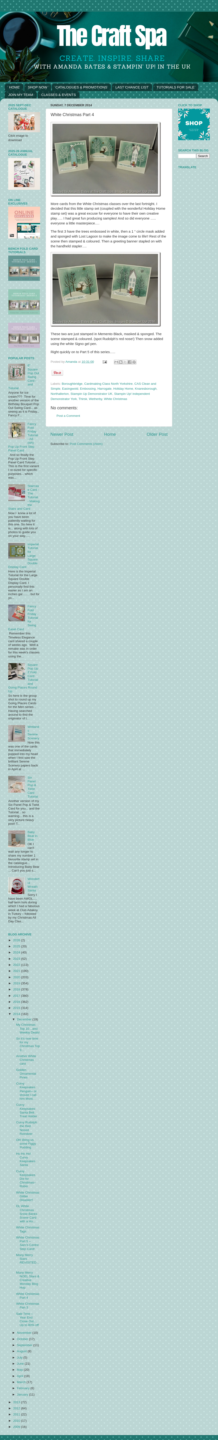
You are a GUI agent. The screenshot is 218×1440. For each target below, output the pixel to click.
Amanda (71, 361)
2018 (17, 989)
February (23, 1388)
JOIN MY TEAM (20, 95)
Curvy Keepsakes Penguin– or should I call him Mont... (26, 1091)
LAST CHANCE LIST (131, 87)
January (23, 1394)
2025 (17, 946)
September (25, 1345)
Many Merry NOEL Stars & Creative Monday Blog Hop (27, 1280)
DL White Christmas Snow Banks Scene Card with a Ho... (26, 1213)
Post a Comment (68, 416)
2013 (17, 1402)
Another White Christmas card (26, 1059)
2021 (17, 971)
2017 (17, 995)
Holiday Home (123, 388)
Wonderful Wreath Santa (33, 884)
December (24, 1019)
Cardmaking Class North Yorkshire (108, 383)
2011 (17, 1414)
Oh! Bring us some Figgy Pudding (26, 1143)
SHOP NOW (37, 87)
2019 (17, 983)
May (20, 1369)
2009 (17, 1427)
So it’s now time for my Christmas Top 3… (28, 1044)
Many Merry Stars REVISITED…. (28, 1260)
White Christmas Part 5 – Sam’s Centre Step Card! (27, 1243)
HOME (14, 87)
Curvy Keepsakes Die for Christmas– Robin (26, 1178)
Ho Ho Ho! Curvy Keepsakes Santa (25, 1159)
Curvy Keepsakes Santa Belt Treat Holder (26, 1110)
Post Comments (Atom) (86, 444)
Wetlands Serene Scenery (33, 732)
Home (110, 434)
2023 (17, 958)
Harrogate (105, 388)
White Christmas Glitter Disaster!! (27, 1196)
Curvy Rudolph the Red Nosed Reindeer (26, 1128)
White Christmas (115, 399)
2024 (17, 952)
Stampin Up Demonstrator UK (92, 394)
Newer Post (61, 434)
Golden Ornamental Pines (26, 1073)
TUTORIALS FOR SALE (176, 87)
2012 (17, 1408)
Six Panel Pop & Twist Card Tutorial (32, 787)
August (22, 1351)
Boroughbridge (72, 383)
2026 (17, 940)
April (20, 1376)
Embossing (88, 388)
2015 (17, 1008)
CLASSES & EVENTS (58, 95)
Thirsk (83, 399)
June (21, 1363)
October (23, 1339)
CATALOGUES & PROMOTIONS (81, 87)
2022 (17, 965)
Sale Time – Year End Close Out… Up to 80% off (27, 1319)
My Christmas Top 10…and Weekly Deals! (28, 1028)
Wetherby (95, 399)
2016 (17, 1002)
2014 (17, 1014)
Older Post (157, 434)
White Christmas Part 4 (27, 1295)
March (21, 1382)
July (20, 1357)
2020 (17, 977)
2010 (17, 1420)
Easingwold (70, 388)
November (24, 1332)
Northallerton (60, 394)
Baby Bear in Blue (32, 835)
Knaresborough (146, 388)
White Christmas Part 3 (27, 1305)
